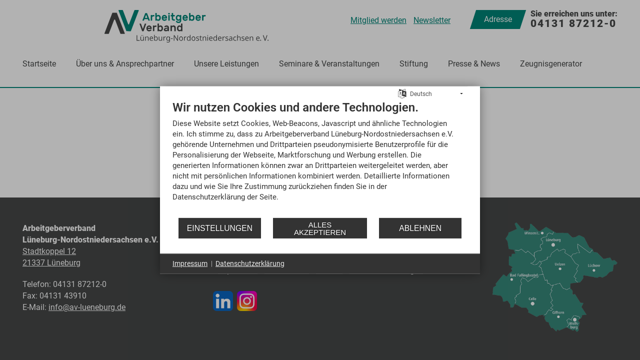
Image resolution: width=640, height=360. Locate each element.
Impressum (190, 264)
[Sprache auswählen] (402, 93)
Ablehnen (420, 228)
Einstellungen (219, 228)
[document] (320, 159)
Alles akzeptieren (320, 228)
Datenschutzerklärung (250, 264)
